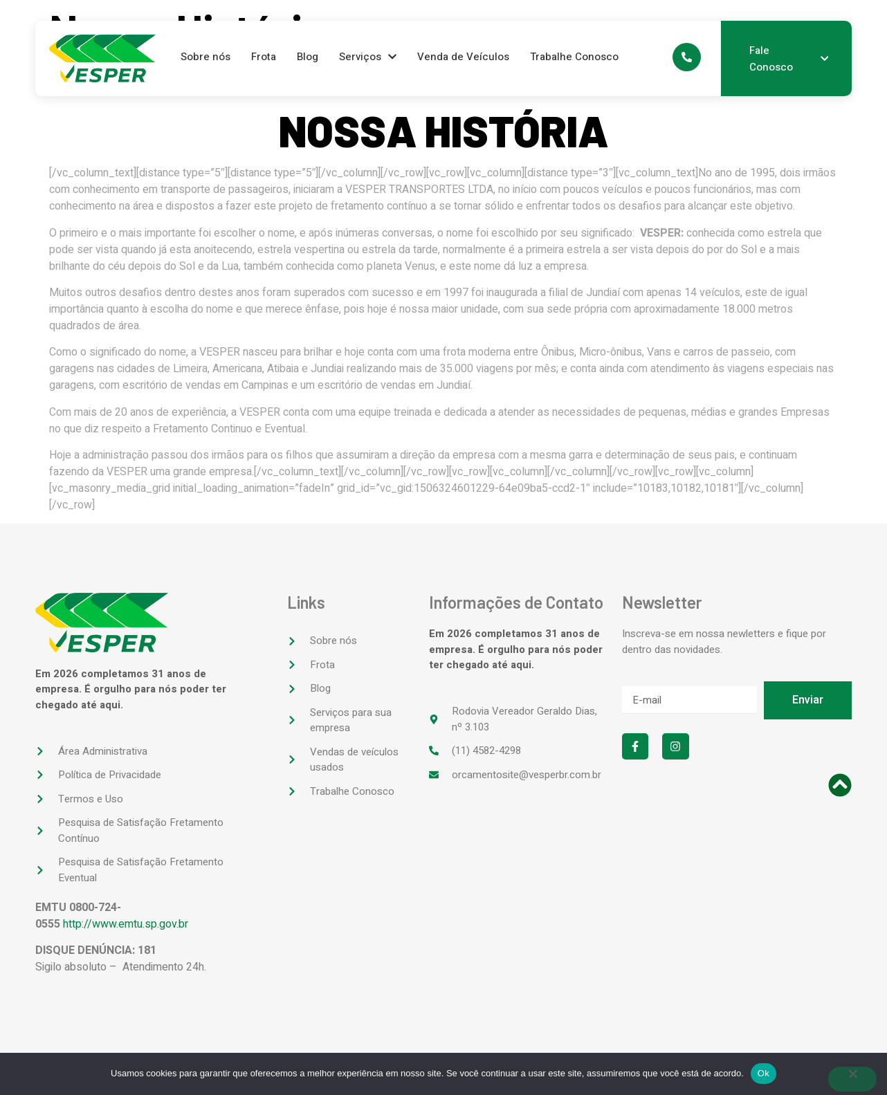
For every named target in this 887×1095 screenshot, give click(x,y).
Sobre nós (205, 56)
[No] (852, 1079)
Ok (763, 1073)
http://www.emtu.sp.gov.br (125, 924)
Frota (263, 56)
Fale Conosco (788, 59)
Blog (307, 56)
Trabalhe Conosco (574, 56)
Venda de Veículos (463, 56)
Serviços (367, 56)
